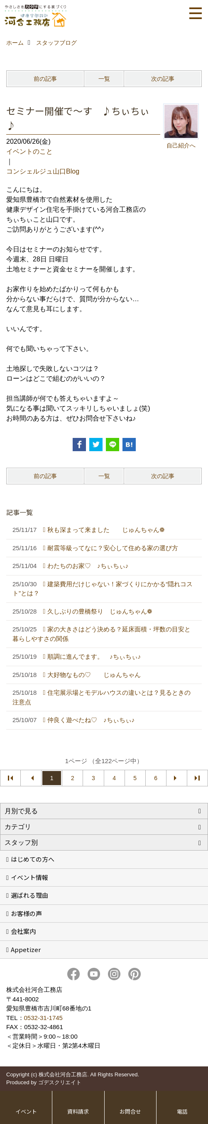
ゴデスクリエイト (59, 1082)
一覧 (104, 78)
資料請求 (78, 1111)
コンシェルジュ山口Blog (42, 171)
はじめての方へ (32, 859)
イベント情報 (29, 877)
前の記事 (45, 78)
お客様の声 (26, 913)
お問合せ (130, 1111)
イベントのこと (29, 151)
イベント (26, 1111)
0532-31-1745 (43, 1017)
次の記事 (162, 78)
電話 (182, 1111)
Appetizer (26, 949)
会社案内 (23, 931)
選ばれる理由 (29, 895)
